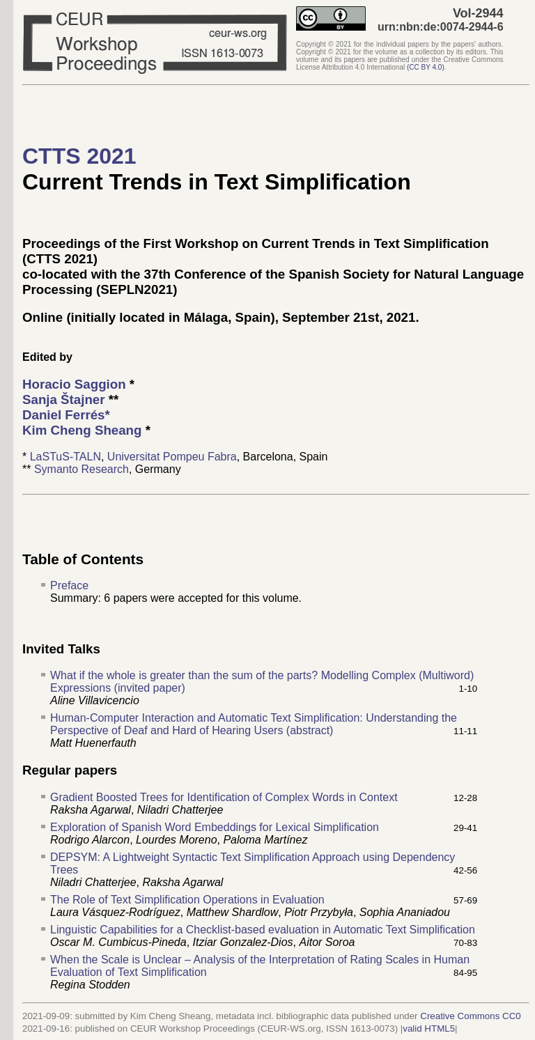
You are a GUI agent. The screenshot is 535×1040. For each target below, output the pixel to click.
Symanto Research (81, 469)
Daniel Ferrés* (66, 415)
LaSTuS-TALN (65, 457)
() (425, 67)
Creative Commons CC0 (470, 1016)
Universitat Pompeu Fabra (172, 457)
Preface (69, 585)
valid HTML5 (429, 1028)
